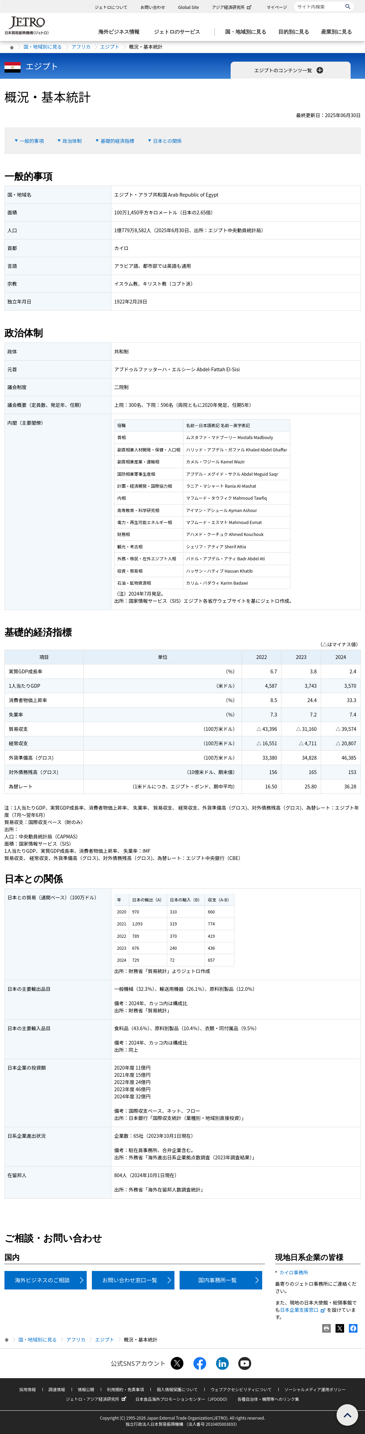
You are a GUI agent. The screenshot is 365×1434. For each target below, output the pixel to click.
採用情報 (27, 1389)
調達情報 (57, 1389)
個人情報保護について (177, 1389)
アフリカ (81, 46)
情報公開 (86, 1389)
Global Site (188, 7)
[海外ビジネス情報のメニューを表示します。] (121, 32)
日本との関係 (167, 140)
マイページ (277, 7)
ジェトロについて (111, 7)
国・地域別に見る (43, 46)
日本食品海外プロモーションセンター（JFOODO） (182, 1399)
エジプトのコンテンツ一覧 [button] (289, 70)
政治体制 (72, 140)
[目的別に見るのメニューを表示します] (295, 32)
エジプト (110, 46)
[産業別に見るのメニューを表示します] (338, 32)
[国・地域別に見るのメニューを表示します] (247, 32)
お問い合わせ (153, 7)
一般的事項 (32, 140)
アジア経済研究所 (232, 7)
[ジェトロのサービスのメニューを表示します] (179, 32)
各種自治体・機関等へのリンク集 (268, 1399)
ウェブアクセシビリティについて (240, 1389)
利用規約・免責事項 (125, 1389)
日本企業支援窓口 (303, 1309)
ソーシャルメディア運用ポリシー (315, 1389)
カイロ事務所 (293, 1272)
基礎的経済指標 (117, 140)
